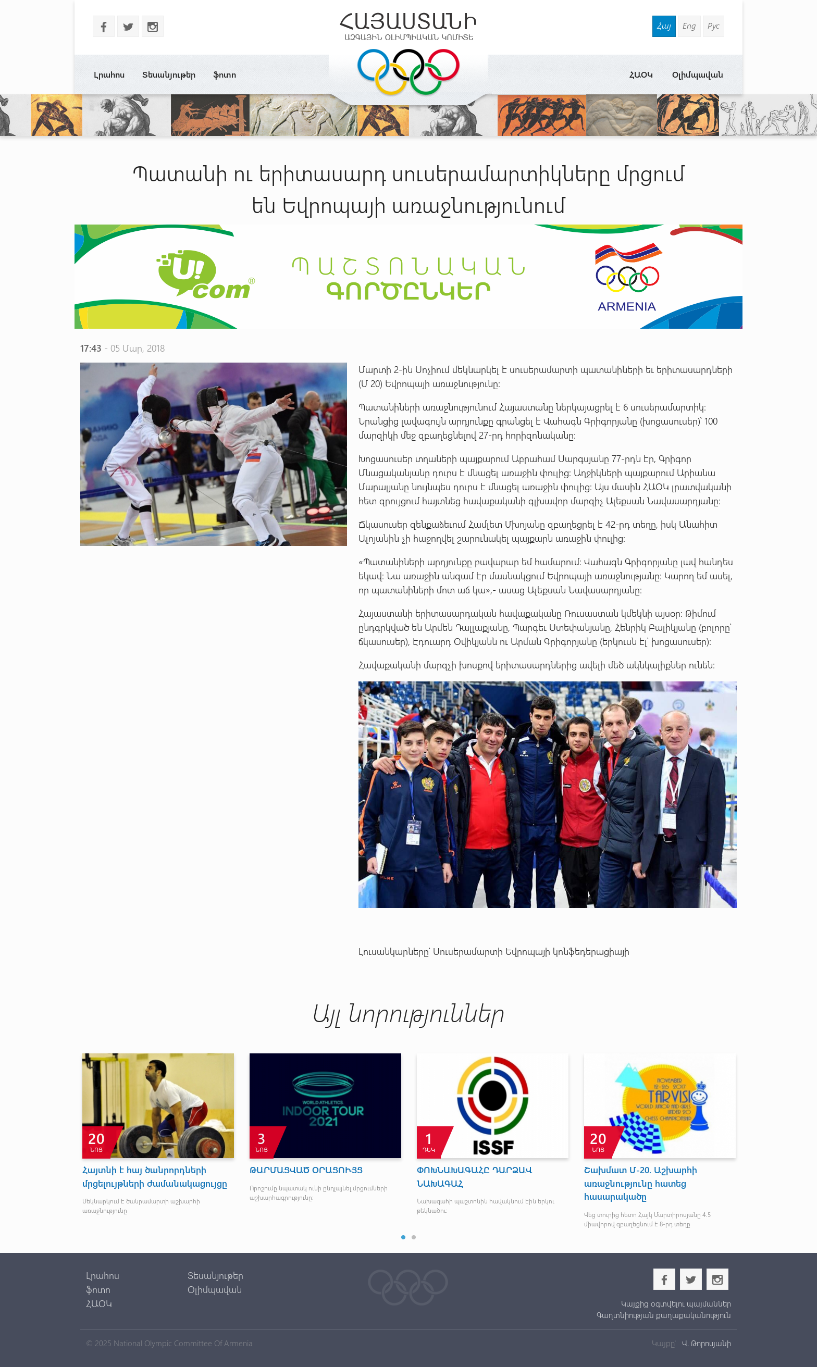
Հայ (664, 25)
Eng (689, 25)
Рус (714, 25)
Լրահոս (109, 74)
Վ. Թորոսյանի (705, 1343)
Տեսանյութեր (168, 74)
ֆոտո (224, 74)
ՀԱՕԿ (641, 74)
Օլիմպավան (697, 74)
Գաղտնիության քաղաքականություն (664, 1315)
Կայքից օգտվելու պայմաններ (676, 1303)
